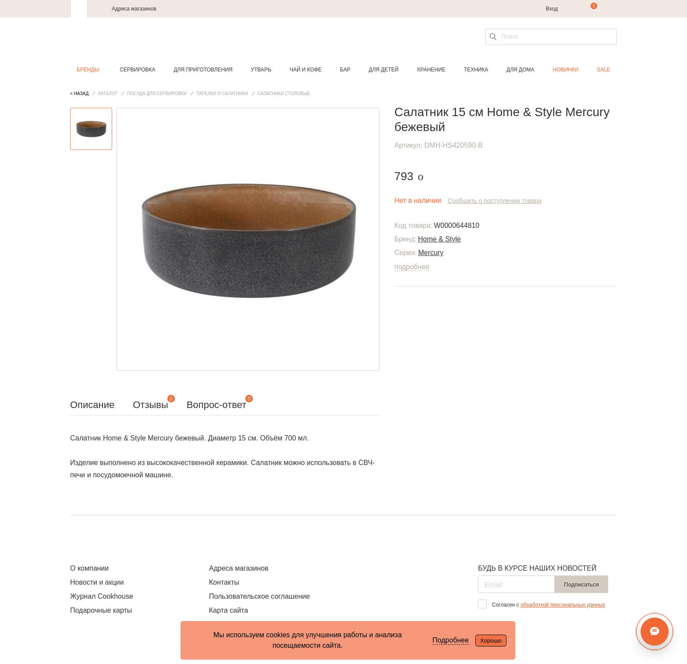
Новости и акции (97, 582)
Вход (552, 9)
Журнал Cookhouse (101, 596)
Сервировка (137, 70)
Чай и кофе (306, 70)
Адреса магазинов (134, 9)
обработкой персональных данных (563, 605)
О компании (89, 568)
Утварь (261, 70)
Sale (603, 70)
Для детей (384, 70)
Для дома (520, 70)
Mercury (430, 252)
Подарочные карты (101, 610)
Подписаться (581, 584)
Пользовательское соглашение (259, 596)
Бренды (88, 70)
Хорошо (491, 640)
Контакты (224, 582)
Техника (476, 70)
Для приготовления (203, 70)
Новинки (565, 70)
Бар (345, 70)
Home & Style (439, 239)
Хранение (431, 70)
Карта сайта (228, 610)
